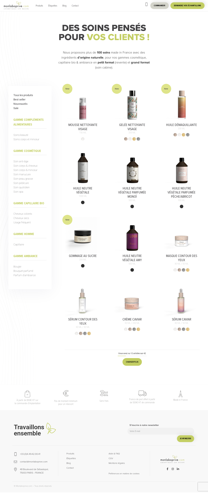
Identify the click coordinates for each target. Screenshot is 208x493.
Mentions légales (117, 463)
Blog (64, 6)
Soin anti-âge (20, 161)
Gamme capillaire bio (28, 203)
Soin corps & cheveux (25, 165)
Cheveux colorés (22, 213)
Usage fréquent (22, 222)
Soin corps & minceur (25, 170)
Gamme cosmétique (27, 150)
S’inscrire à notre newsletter (144, 425)
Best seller (19, 99)
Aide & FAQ (114, 454)
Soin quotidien (21, 187)
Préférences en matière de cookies (124, 474)
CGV (111, 459)
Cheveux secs (21, 218)
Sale (15, 108)
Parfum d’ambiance (24, 275)
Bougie (17, 266)
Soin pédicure (21, 183)
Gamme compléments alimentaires (28, 122)
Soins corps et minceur (26, 139)
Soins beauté (20, 134)
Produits (39, 6)
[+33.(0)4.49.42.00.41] (146, 4)
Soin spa (18, 191)
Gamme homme (23, 234)
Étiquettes (52, 6)
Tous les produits (23, 95)
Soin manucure (22, 174)
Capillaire (18, 244)
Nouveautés (20, 103)
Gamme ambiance (25, 256)
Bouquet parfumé (23, 270)
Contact (75, 6)
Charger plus (132, 361)
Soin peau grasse (23, 178)
